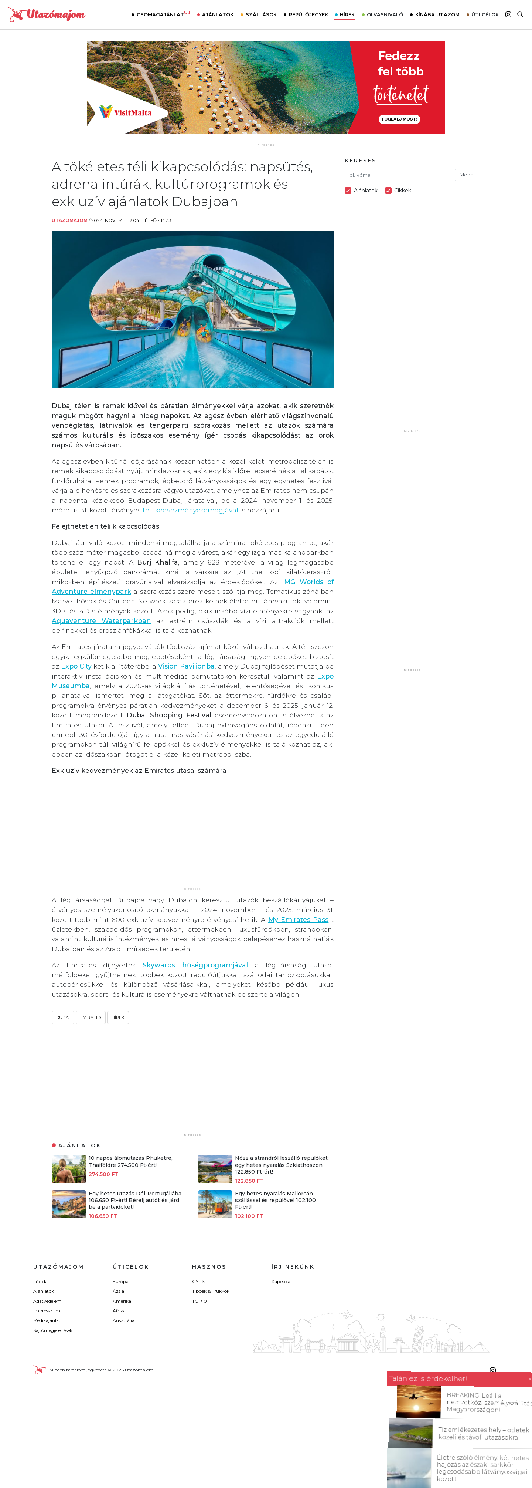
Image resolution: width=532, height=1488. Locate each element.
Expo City (76, 666)
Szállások (261, 14)
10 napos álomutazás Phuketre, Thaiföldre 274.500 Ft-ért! (131, 1161)
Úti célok (485, 14)
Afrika (119, 1310)
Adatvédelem (47, 1301)
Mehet (467, 175)
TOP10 (199, 1301)
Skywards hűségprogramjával (195, 965)
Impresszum (46, 1310)
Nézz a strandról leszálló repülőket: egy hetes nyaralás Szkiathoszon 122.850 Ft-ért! (282, 1165)
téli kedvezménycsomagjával (190, 510)
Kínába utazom (437, 14)
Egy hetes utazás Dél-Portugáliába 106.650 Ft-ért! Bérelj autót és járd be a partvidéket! (135, 1200)
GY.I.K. (199, 1281)
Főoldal (41, 1281)
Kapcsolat (282, 1281)
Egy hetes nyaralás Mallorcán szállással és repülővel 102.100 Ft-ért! (275, 1200)
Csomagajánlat (163, 14)
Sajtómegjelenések (52, 1330)
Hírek (347, 14)
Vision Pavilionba (186, 666)
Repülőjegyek (308, 14)
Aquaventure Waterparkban (101, 621)
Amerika (122, 1301)
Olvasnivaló (385, 14)
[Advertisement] (193, 834)
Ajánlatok (217, 14)
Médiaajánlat (47, 1320)
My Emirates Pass (298, 919)
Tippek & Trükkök (210, 1291)
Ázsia (118, 1291)
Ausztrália (123, 1320)
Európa (121, 1281)
